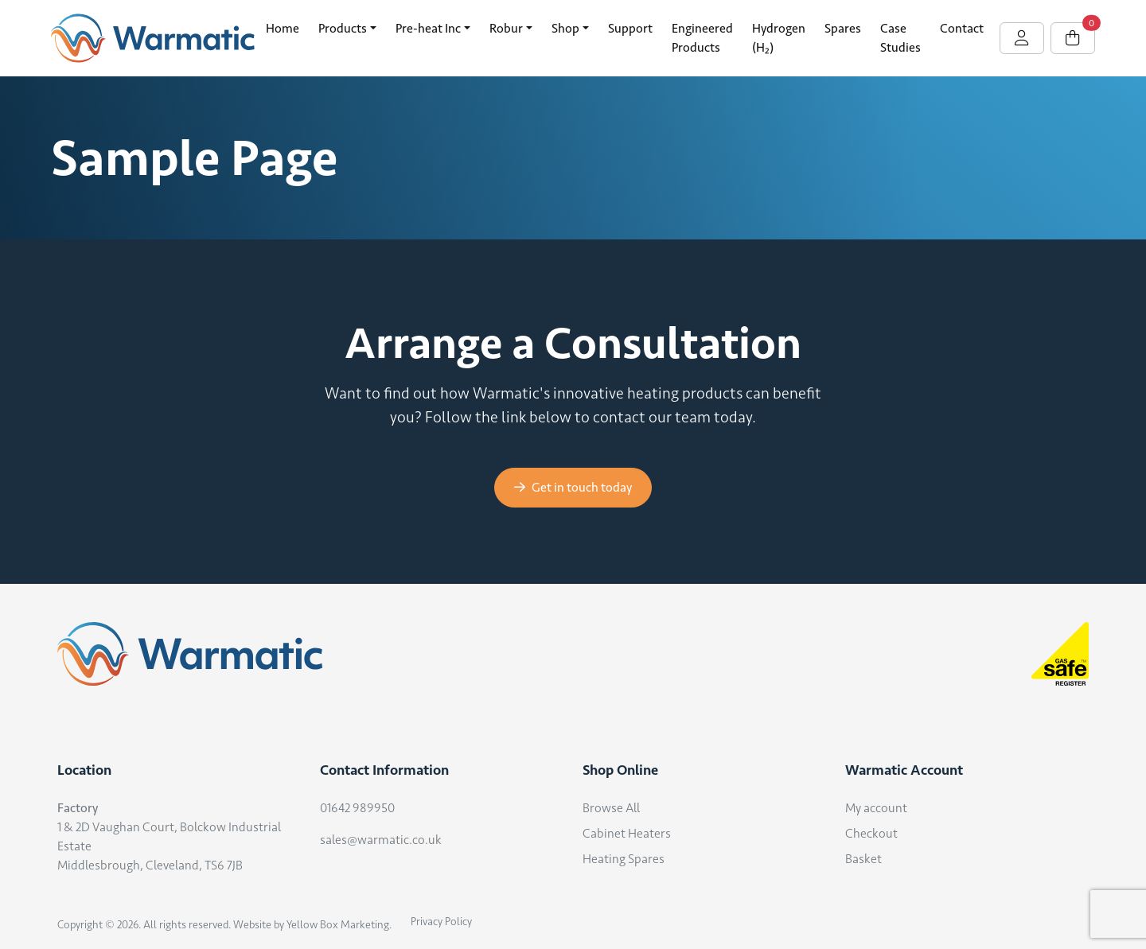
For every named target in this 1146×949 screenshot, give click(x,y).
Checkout (871, 833)
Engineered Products (702, 38)
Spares (842, 28)
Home (282, 28)
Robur (506, 28)
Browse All (611, 807)
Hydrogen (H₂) (778, 38)
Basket (863, 858)
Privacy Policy (441, 921)
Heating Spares (624, 858)
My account (876, 807)
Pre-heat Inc (428, 28)
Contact (962, 28)
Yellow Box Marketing (337, 924)
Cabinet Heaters (627, 833)
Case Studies (900, 38)
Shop (565, 28)
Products (342, 28)
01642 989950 (357, 807)
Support (630, 28)
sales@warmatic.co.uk (381, 839)
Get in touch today (573, 487)
